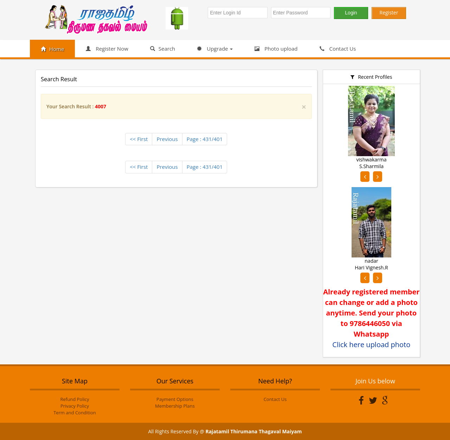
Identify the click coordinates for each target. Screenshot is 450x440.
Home (52, 48)
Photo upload (276, 48)
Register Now (107, 48)
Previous (167, 138)
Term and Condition (74, 412)
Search (162, 48)
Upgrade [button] (215, 48)
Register (389, 12)
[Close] (304, 106)
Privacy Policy (74, 406)
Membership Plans (175, 406)
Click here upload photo (371, 344)
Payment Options (174, 399)
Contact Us (338, 48)
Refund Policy (74, 399)
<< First (139, 138)
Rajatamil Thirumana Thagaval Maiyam (253, 431)
